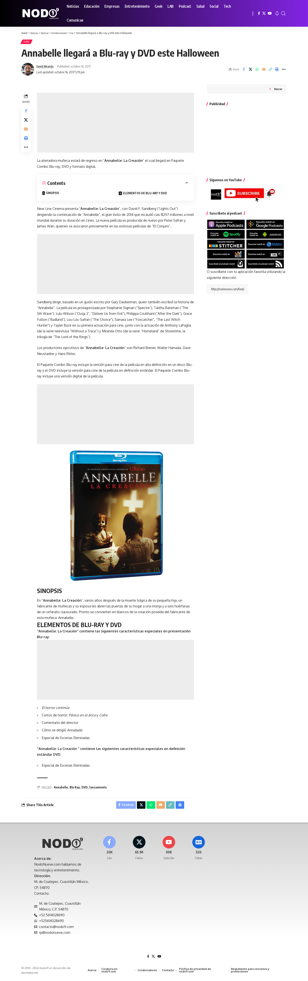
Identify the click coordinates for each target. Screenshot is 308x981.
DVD (86, 789)
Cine (27, 42)
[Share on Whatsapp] (257, 70)
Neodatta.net (29, 975)
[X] (264, 13)
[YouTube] (270, 13)
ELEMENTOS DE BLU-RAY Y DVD (145, 194)
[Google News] (198, 851)
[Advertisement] (116, 124)
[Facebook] (259, 13)
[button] (253, 13)
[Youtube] (169, 851)
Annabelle (62, 789)
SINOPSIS (53, 194)
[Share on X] (250, 70)
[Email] (264, 70)
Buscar (278, 90)
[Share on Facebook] (244, 70)
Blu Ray (76, 789)
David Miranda (46, 68)
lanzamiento (99, 789)
